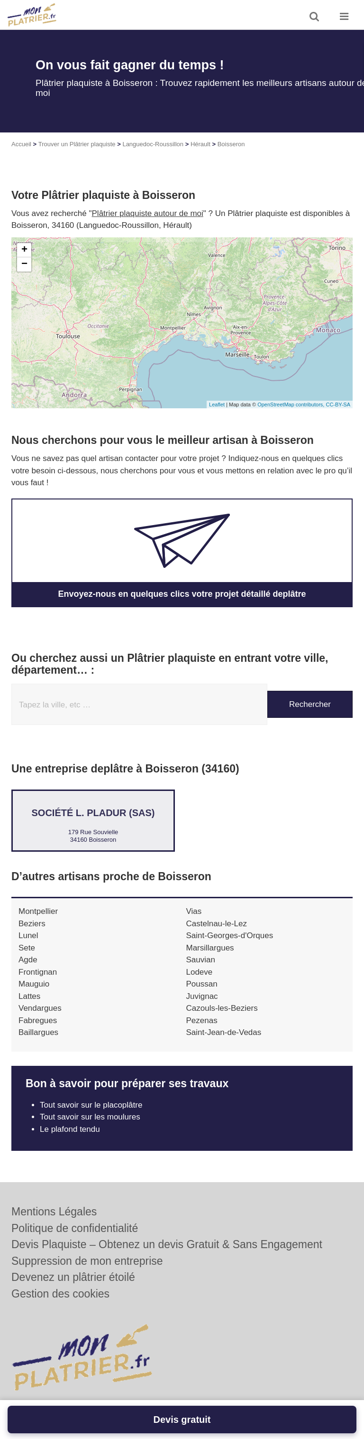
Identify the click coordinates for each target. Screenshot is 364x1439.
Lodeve (199, 972)
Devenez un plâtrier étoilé (73, 1277)
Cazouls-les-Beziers (222, 1008)
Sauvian (200, 959)
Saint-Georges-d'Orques (229, 935)
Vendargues (40, 1008)
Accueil (21, 144)
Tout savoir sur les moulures (90, 1116)
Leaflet (217, 404)
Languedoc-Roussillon (152, 144)
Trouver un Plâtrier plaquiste (77, 144)
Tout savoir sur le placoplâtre (91, 1105)
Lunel (28, 935)
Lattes (29, 996)
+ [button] (24, 250)
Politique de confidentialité (74, 1228)
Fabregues (37, 1020)
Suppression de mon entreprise (87, 1261)
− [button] (24, 264)
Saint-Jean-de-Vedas (224, 1032)
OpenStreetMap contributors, (291, 404)
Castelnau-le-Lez (216, 923)
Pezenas (202, 1020)
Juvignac (202, 996)
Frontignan (37, 972)
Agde (27, 959)
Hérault (200, 144)
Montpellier (38, 911)
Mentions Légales (54, 1211)
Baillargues (38, 1032)
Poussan (202, 983)
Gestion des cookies (60, 1294)
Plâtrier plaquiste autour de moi (147, 213)
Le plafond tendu (71, 1129)
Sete (26, 947)
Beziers (32, 923)
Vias (194, 911)
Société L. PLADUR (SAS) (93, 813)
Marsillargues (210, 947)
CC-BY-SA (338, 404)
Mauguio (33, 983)
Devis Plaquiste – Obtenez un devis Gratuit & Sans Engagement (166, 1244)
